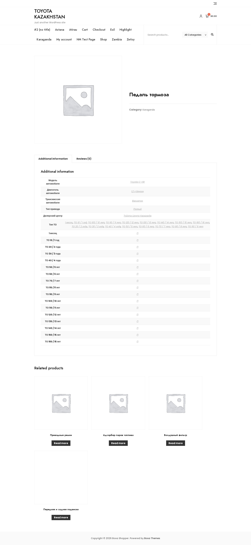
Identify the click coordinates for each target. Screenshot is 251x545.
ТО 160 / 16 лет (201, 222)
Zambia (117, 39)
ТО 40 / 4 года (113, 226)
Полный (137, 209)
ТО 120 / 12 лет (130, 222)
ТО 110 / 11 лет (113, 222)
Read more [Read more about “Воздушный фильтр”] (176, 443)
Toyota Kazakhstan (49, 14)
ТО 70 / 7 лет (162, 226)
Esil (112, 30)
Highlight (126, 30)
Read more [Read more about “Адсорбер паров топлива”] (118, 443)
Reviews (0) (84, 158)
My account (64, 39)
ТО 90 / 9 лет (195, 226)
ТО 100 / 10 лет (96, 222)
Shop (103, 39)
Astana (59, 30)
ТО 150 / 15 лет (183, 222)
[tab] (53, 159)
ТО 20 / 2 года (79, 226)
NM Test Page (86, 39)
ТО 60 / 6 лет (146, 226)
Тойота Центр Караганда (137, 215)
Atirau (73, 30)
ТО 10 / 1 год (80, 222)
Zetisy (131, 39)
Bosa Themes (152, 538)
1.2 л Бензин (137, 191)
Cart (85, 30)
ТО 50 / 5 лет (129, 226)
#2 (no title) (42, 30)
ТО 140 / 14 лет (165, 222)
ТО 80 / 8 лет (179, 226)
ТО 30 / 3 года (96, 226)
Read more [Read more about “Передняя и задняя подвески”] (61, 517)
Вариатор (137, 200)
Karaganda (44, 39)
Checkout (99, 30)
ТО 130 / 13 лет (148, 222)
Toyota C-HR (137, 182)
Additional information (53, 158)
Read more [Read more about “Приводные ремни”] (61, 443)
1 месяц (69, 222)
